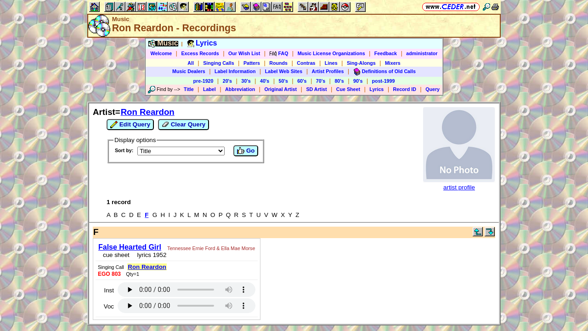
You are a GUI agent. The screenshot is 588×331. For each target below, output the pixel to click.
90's (357, 81)
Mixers (393, 63)
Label (209, 89)
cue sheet (113, 252)
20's (227, 81)
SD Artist (316, 89)
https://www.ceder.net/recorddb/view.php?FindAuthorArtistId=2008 (294, 294)
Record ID (404, 89)
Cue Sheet (348, 89)
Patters (251, 63)
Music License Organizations (331, 53)
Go (245, 150)
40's (264, 81)
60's (301, 81)
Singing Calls (218, 63)
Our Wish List (244, 53)
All (190, 63)
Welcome (161, 53)
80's (339, 81)
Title (189, 89)
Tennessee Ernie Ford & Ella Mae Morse (208, 245)
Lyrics (376, 89)
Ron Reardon (148, 112)
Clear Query (183, 124)
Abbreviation (240, 89)
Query (432, 89)
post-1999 (383, 81)
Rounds (278, 63)
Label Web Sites (284, 71)
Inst (346, 248)
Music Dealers (188, 71)
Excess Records (200, 53)
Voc (346, 264)
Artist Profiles (328, 71)
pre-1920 (203, 81)
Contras (306, 63)
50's (283, 81)
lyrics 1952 (147, 252)
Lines (331, 63)
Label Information (235, 71)
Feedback (385, 53)
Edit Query (130, 124)
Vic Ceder (289, 305)
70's (320, 81)
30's (245, 81)
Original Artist (280, 89)
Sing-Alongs (361, 63)
